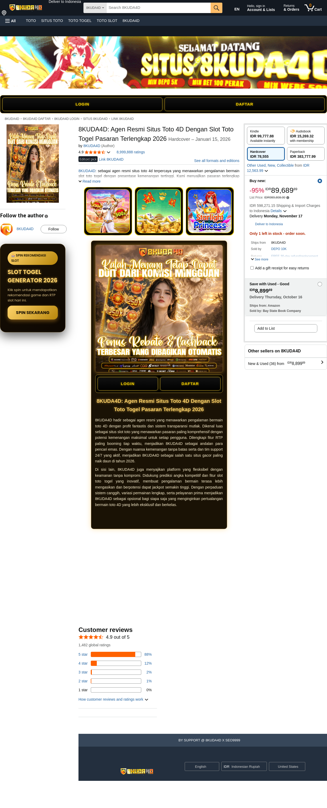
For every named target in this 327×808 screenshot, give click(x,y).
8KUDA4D (131, 21)
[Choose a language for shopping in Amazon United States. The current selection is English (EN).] (233, 8)
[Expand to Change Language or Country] (215, 767)
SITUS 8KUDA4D (95, 119)
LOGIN (82, 104)
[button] (65, 1)
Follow (53, 229)
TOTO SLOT (107, 21)
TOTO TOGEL (80, 21)
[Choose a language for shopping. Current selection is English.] (198, 766)
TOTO (31, 21)
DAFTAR (244, 104)
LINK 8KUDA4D (122, 119)
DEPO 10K (279, 249)
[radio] (266, 135)
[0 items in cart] (313, 7)
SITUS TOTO (52, 21)
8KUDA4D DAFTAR (37, 119)
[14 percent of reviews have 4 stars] (115, 663)
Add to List (266, 328)
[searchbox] (158, 8)
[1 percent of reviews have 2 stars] (115, 681)
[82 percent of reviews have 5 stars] (115, 654)
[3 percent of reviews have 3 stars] (115, 672)
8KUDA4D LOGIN (66, 119)
